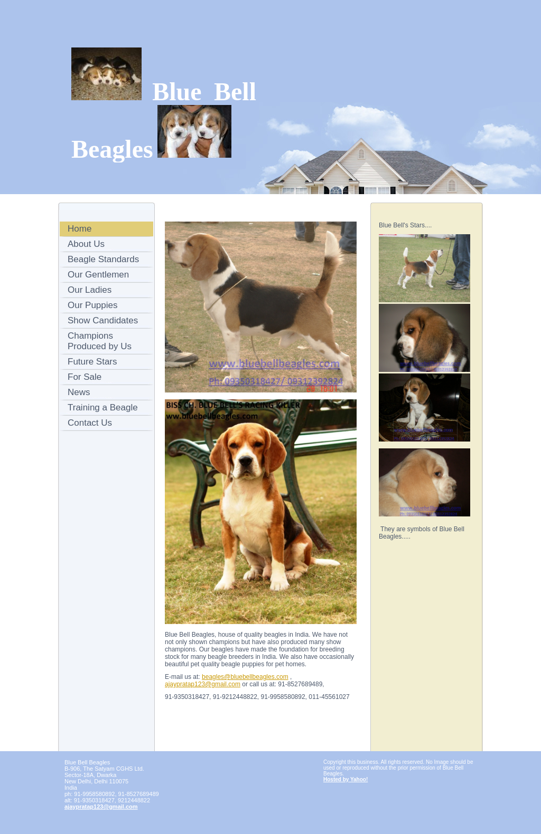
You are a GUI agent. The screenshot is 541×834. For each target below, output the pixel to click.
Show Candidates (103, 320)
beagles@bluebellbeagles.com (245, 676)
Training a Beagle (103, 407)
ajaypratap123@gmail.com (202, 684)
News (79, 392)
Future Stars (92, 362)
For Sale (84, 377)
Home (79, 229)
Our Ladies (89, 290)
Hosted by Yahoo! (345, 779)
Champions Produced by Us (100, 341)
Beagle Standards (103, 259)
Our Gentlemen (98, 275)
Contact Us (90, 423)
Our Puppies (93, 305)
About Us (86, 244)
